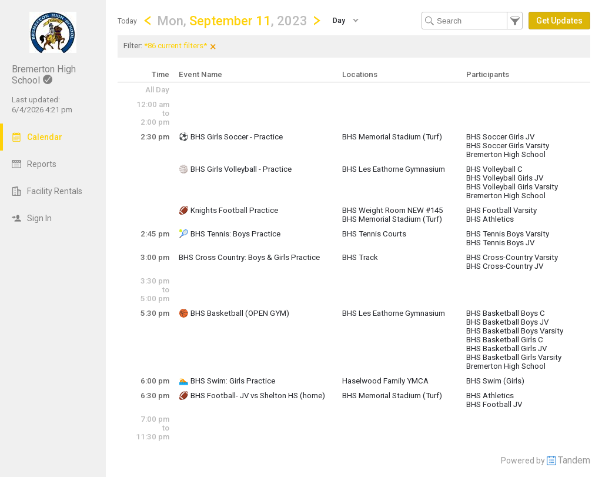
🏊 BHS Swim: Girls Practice (227, 380)
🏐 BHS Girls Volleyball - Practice (235, 169)
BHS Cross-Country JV (504, 266)
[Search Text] (472, 20)
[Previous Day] (147, 20)
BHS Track (360, 257)
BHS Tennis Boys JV (500, 242)
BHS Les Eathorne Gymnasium (393, 169)
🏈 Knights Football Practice (228, 210)
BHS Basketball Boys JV (507, 322)
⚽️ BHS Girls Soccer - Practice (231, 136)
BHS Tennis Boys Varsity (507, 233)
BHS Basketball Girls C (504, 339)
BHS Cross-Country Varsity (512, 257)
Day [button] (339, 20)
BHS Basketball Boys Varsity (514, 330)
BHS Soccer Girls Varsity (507, 145)
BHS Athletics (490, 219)
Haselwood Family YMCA (385, 380)
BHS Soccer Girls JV (500, 136)
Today (127, 21)
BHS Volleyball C (494, 169)
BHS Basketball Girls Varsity (513, 357)
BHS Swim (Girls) (495, 380)
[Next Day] (317, 20)
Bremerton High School (506, 154)
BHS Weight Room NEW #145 (392, 210)
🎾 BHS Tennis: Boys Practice (229, 233)
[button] (232, 20)
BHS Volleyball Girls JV (504, 178)
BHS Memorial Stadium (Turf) (392, 136)
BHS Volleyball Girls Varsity (512, 186)
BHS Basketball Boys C (505, 313)
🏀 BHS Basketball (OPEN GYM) (234, 313)
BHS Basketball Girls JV (506, 348)
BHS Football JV (494, 404)
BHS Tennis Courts (374, 233)
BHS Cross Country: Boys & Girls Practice (249, 257)
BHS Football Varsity (501, 210)
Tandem (574, 460)
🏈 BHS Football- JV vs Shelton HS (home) (252, 395)
